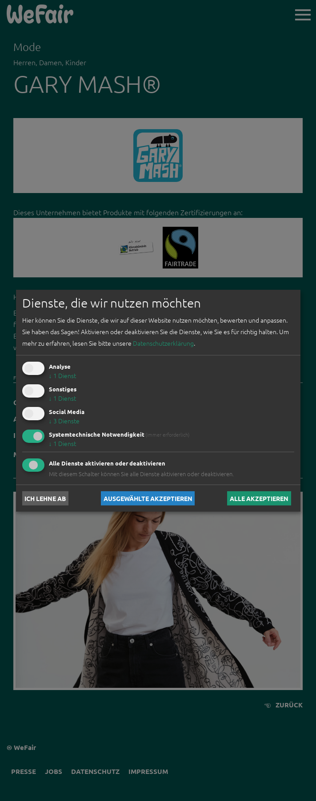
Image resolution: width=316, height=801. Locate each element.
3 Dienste (64, 420)
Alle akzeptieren (259, 498)
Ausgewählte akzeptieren (148, 498)
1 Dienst (62, 375)
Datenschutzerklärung (163, 343)
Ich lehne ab (45, 498)
